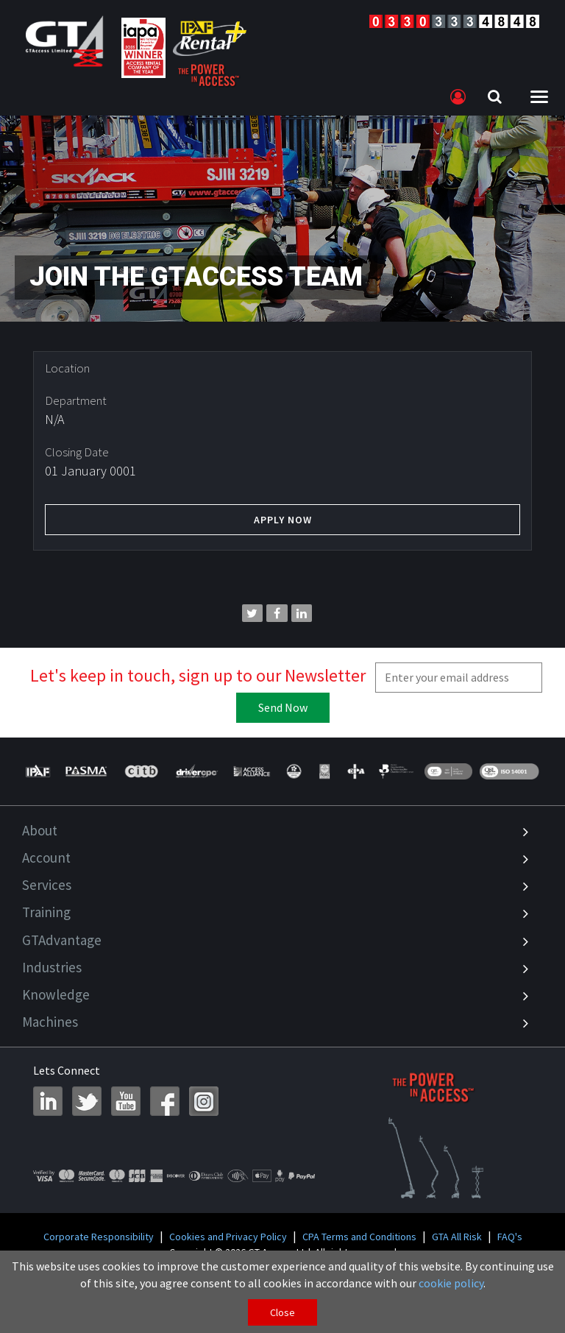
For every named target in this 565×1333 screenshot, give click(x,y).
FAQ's (509, 1236)
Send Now (283, 707)
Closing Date (77, 452)
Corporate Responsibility (98, 1236)
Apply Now (283, 519)
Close (282, 1312)
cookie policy (451, 1283)
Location (67, 368)
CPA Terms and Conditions (359, 1236)
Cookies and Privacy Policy (228, 1236)
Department (76, 400)
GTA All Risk (457, 1236)
